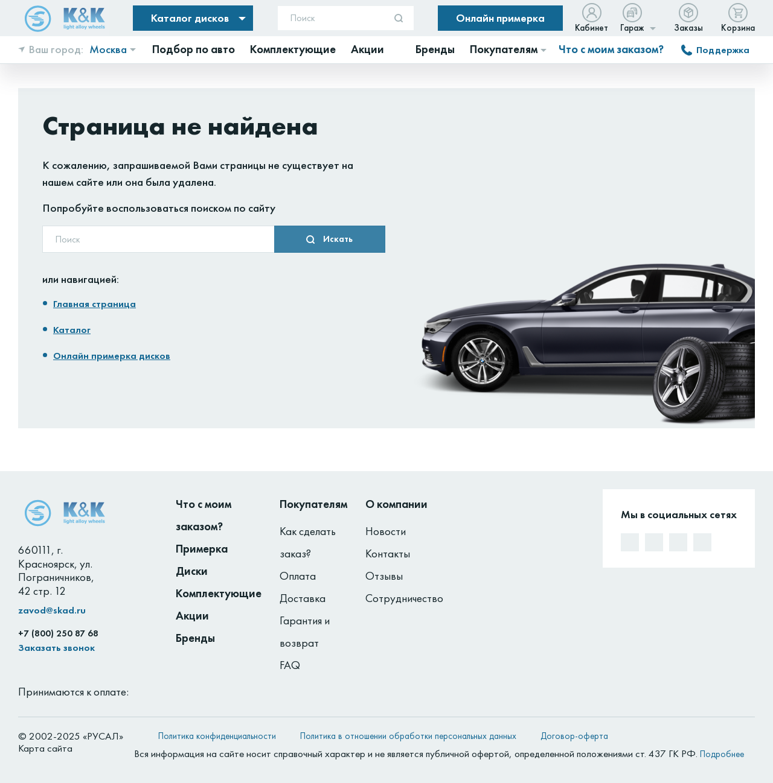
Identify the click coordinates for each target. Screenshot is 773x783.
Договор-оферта (574, 736)
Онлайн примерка (500, 18)
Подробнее (722, 754)
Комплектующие (218, 593)
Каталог (72, 329)
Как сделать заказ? (308, 542)
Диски (192, 571)
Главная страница (94, 303)
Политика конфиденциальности (217, 736)
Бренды (195, 637)
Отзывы (384, 575)
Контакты (387, 553)
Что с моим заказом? (611, 50)
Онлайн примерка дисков (111, 355)
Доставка (303, 598)
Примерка (202, 548)
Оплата (298, 575)
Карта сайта (45, 748)
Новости (385, 531)
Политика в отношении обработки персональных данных (408, 736)
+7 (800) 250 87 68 (58, 633)
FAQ (290, 665)
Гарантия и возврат (305, 631)
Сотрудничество (404, 598)
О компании (396, 504)
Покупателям (313, 504)
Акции (192, 615)
